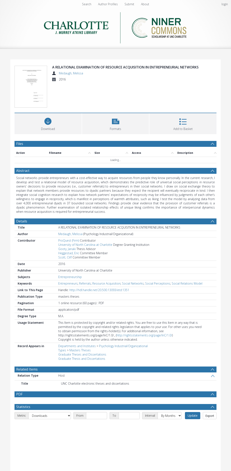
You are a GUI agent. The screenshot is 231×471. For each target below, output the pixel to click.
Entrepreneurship (70, 277)
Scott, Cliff (65, 257)
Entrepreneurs (68, 283)
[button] (115, 123)
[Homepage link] (115, 27)
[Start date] (96, 415)
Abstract (22, 170)
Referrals (85, 283)
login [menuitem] (225, 4)
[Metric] (49, 415)
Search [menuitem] (86, 4)
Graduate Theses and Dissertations (82, 354)
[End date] (129, 415)
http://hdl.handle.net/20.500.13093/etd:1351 (99, 290)
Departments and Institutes (77, 346)
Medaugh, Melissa (71, 73)
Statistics (23, 406)
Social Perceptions (157, 283)
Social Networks (133, 283)
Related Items (27, 369)
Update (193, 415)
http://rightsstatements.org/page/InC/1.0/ (144, 335)
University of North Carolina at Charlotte (85, 245)
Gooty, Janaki (67, 249)
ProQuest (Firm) (68, 240)
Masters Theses (80, 350)
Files (19, 143)
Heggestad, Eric (68, 253)
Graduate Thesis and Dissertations (81, 359)
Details (21, 221)
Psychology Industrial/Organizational (123, 346)
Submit (129, 4)
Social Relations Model (187, 283)
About (145, 4)
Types (62, 350)
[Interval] (170, 415)
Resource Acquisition (106, 283)
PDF (19, 394)
